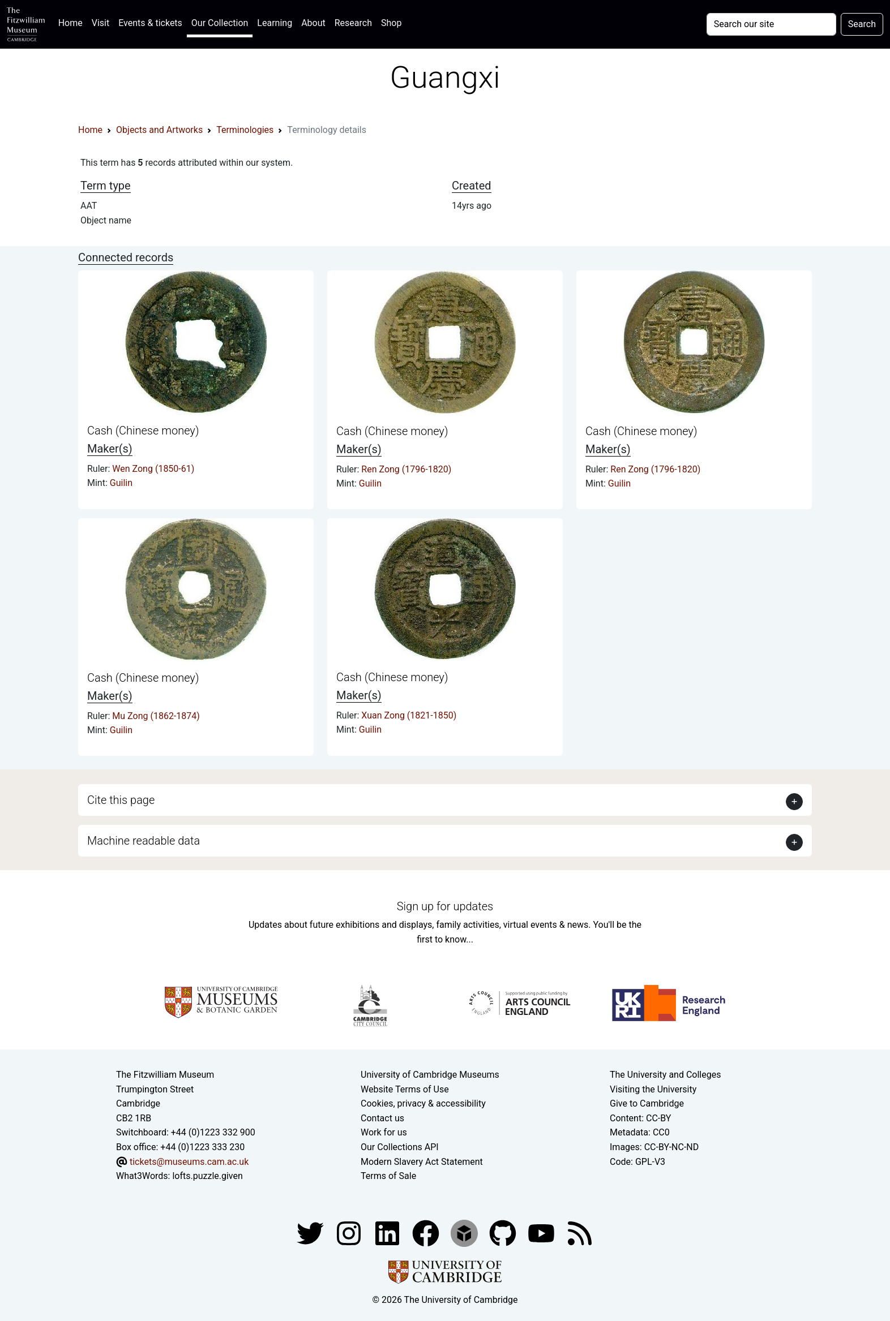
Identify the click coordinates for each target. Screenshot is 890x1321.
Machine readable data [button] (143, 840)
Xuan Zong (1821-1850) (408, 715)
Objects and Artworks (159, 129)
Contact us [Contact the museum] (382, 1118)
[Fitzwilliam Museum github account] (504, 1232)
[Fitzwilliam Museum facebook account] (388, 1232)
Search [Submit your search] (862, 24)
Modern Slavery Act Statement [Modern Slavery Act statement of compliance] (422, 1161)
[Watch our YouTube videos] (542, 1232)
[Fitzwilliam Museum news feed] (580, 1232)
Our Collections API (400, 1147)
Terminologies (244, 129)
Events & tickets (150, 23)
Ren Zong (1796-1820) (406, 469)
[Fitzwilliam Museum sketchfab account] (465, 1232)
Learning (274, 23)
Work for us (384, 1132)
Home (72, 21)
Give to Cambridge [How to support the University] (647, 1103)
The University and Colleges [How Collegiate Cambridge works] (665, 1074)
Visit (100, 23)
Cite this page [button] (121, 800)
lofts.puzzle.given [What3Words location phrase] (207, 1176)
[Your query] (771, 24)
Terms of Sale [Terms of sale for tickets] (388, 1176)
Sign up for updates (445, 906)
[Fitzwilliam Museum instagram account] (350, 1232)
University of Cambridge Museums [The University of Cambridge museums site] (430, 1074)
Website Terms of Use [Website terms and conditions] (405, 1089)
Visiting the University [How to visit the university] (653, 1089)
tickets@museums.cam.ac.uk (189, 1161)
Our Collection (219, 23)
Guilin (121, 482)
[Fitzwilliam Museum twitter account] (311, 1232)
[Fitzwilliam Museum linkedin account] (427, 1232)
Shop (391, 23)
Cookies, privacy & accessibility (423, 1103)
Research (353, 23)
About (313, 23)
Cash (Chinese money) (143, 430)
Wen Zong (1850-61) (153, 468)
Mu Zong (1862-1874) (156, 716)
